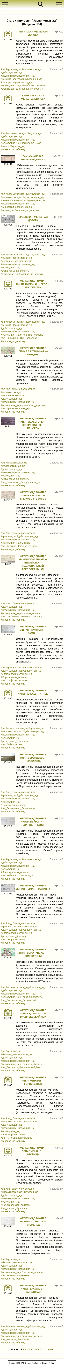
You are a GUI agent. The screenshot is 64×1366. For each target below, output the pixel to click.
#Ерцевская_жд (9, 274)
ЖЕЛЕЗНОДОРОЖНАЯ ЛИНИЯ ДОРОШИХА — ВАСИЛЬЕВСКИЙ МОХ (33, 1013)
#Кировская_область (12, 206)
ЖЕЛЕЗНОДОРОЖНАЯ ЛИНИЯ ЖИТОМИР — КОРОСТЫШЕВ (33, 1080)
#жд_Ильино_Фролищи (14, 1208)
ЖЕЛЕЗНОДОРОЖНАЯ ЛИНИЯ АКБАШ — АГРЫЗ (33, 692)
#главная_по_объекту (31, 88)
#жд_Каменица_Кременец (15, 1275)
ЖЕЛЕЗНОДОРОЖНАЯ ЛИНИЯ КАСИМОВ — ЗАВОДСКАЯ (33, 1288)
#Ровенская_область (31, 1272)
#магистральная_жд (17, 728)
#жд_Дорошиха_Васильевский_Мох (21, 1067)
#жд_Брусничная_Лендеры (16, 408)
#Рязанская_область (31, 334)
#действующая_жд (11, 72)
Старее (49, 1349)
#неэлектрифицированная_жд (17, 75)
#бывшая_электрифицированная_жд (21, 79)
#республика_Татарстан (14, 741)
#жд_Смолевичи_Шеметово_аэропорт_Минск (26, 616)
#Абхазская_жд (9, 88)
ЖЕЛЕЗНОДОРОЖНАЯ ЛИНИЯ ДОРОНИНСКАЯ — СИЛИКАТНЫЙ (33, 952)
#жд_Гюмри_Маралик (13, 939)
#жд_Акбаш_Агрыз (11, 744)
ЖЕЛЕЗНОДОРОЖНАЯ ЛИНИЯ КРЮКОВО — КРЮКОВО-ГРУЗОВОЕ (33, 495)
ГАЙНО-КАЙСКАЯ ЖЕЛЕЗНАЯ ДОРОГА (33, 158)
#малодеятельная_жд (13, 395)
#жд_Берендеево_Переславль (18, 808)
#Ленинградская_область (15, 872)
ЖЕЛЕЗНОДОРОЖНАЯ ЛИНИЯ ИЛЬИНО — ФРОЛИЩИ (33, 1151)
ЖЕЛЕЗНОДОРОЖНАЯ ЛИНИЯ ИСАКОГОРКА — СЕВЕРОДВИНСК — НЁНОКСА (33, 423)
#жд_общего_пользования (20, 389)
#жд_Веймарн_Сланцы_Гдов (17, 875)
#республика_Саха (30, 143)
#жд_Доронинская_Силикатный (18, 1000)
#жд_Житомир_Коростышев (16, 1137)
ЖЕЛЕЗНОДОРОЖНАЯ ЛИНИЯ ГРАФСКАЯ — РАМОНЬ (33, 629)
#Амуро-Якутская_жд (13, 146)
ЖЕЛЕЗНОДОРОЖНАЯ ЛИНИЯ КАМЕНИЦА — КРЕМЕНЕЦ (33, 1221)
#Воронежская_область (14, 677)
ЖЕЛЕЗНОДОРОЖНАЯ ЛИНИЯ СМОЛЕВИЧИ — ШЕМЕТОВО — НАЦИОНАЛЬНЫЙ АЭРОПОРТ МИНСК (33, 563)
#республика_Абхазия (32, 85)
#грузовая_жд (13, 69)
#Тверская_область (31, 997)
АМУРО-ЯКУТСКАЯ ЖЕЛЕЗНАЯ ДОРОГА (33, 97)
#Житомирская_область (14, 1134)
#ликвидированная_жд (13, 200)
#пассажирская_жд (32, 69)
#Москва (25, 542)
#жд (3, 69)
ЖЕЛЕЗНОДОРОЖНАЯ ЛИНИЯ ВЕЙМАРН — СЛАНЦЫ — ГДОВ (33, 821)
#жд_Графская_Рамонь (14, 680)
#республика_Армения (13, 936)
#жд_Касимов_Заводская (15, 1339)
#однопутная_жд (10, 85)
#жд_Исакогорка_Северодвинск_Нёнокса (24, 482)
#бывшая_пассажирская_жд (16, 257)
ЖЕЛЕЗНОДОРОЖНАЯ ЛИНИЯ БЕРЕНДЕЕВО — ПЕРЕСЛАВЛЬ (33, 757)
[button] (6, 4)
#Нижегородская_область (15, 1205)
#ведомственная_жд (17, 194)
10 (41, 1349)
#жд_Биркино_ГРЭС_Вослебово (19, 338)
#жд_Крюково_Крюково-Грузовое (19, 546)
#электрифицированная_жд (16, 82)
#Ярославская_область (14, 805)
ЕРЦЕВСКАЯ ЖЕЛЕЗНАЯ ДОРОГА (33, 219)
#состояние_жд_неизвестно (16, 261)
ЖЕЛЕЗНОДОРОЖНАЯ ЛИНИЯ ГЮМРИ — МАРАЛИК (33, 887)
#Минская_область (30, 613)
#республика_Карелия (32, 405)
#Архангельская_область (15, 270)
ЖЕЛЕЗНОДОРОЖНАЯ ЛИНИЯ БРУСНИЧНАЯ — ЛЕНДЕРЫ (33, 351)
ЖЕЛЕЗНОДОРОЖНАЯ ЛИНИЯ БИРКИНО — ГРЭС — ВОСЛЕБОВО (33, 284)
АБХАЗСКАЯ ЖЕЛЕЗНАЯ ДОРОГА (33, 33)
